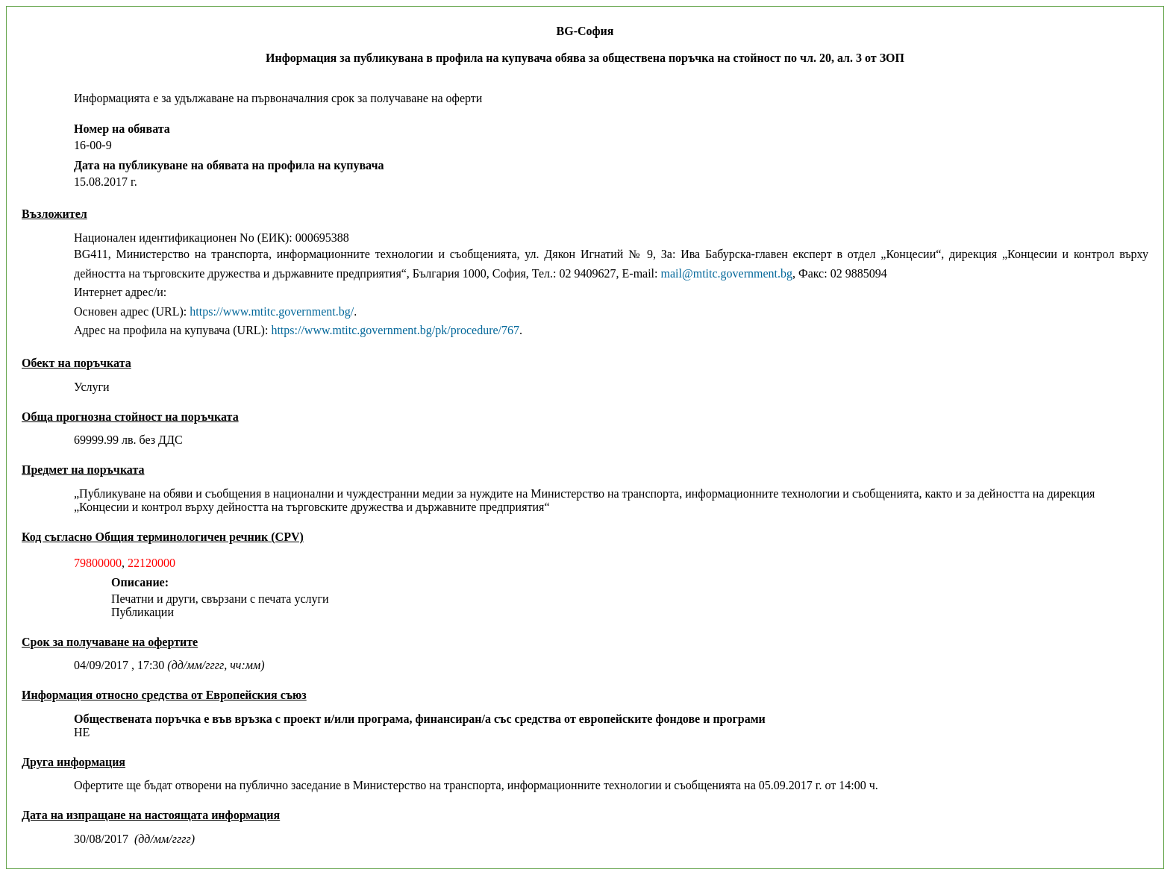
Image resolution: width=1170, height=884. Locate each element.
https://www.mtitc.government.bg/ (272, 311)
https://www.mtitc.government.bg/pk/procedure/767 (395, 330)
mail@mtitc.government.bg (726, 273)
